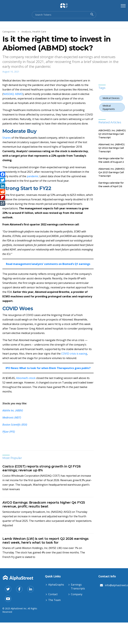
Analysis (26, 31)
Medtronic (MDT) (11, 417)
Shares (6, 137)
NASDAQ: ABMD (13, 94)
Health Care (39, 31)
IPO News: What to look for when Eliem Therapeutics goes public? (48, 368)
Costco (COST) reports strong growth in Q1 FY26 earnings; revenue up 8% (41, 468)
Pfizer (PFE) (8, 431)
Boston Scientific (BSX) (14, 424)
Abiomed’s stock (26, 378)
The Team (54, 600)
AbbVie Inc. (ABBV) (12, 410)
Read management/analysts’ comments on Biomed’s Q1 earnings (48, 264)
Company (76, 594)
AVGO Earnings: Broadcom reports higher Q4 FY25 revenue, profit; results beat (43, 504)
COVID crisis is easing (74, 353)
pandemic (32, 176)
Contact (53, 594)
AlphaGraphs (56, 584)
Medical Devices (111, 98)
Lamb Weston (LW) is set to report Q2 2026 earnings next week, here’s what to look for (45, 540)
